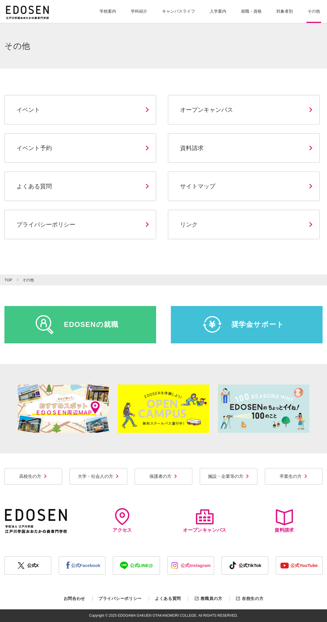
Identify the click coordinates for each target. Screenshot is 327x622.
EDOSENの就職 (76, 324)
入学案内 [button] (218, 11)
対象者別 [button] (284, 11)
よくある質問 (168, 598)
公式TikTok (245, 565)
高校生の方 (33, 476)
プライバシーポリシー (120, 598)
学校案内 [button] (108, 11)
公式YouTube (299, 565)
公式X (28, 565)
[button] (107, 11)
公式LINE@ (136, 565)
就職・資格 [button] (251, 11)
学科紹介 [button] (139, 11)
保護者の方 (163, 476)
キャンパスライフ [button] (178, 11)
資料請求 (284, 520)
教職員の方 (208, 598)
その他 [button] (314, 11)
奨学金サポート (243, 324)
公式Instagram (191, 565)
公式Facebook (82, 565)
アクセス (122, 520)
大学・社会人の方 (98, 476)
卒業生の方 (294, 476)
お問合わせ (74, 598)
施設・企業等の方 (229, 476)
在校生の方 (249, 598)
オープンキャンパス (205, 520)
